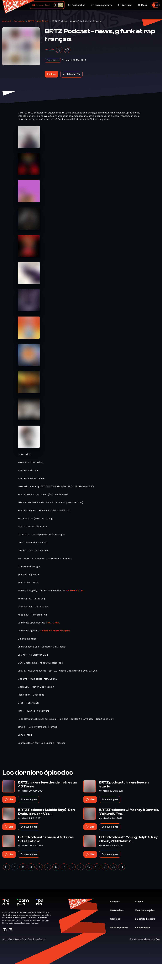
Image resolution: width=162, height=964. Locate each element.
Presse (140, 901)
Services (124, 5)
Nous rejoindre (101, 5)
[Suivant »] (121, 867)
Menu (142, 5)
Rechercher (76, 5)
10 (88, 866)
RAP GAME (53, 622)
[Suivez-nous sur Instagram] (10, 930)
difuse (157, 939)
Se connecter (144, 927)
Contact (116, 901)
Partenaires (118, 910)
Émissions (19, 21)
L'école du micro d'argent (55, 630)
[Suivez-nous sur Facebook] (4, 930)
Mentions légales (146, 910)
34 (105, 866)
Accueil (6, 21)
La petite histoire (146, 918)
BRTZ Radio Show (38, 21)
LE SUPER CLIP (74, 590)
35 (113, 866)
